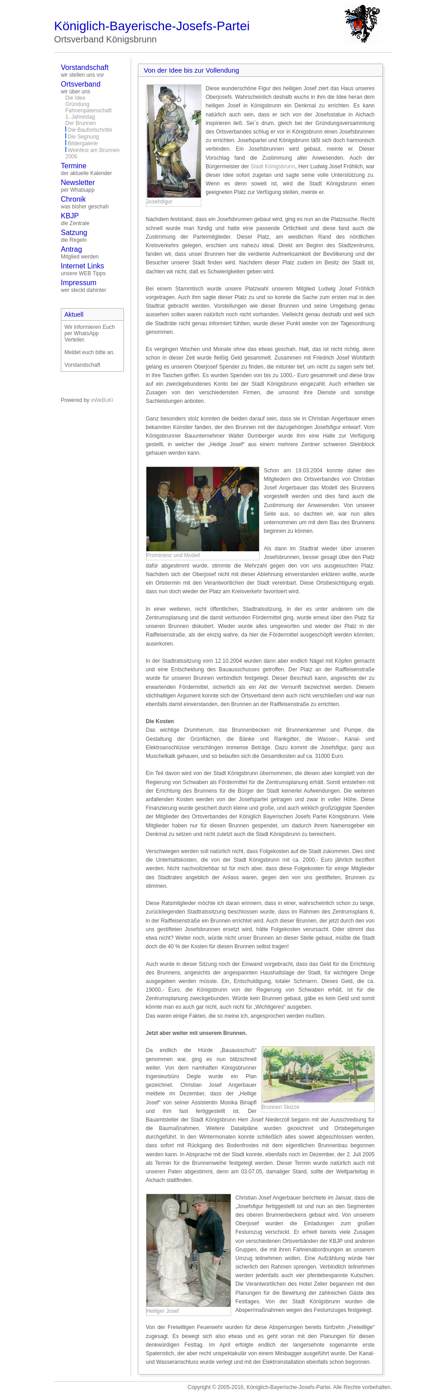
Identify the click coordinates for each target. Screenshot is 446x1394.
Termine (73, 166)
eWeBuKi (102, 400)
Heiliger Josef (162, 1311)
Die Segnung (83, 137)
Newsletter (78, 182)
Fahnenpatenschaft (88, 110)
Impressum (78, 282)
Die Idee (75, 98)
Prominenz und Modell (173, 555)
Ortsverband (80, 84)
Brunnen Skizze (281, 1107)
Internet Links (82, 266)
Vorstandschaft (85, 67)
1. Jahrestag (80, 117)
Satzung (74, 232)
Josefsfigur (159, 201)
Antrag (71, 249)
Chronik (73, 199)
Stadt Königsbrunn (272, 166)
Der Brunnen (80, 123)
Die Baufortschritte (90, 130)
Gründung (77, 104)
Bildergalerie (83, 143)
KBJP (70, 216)
